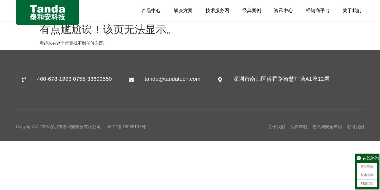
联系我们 (355, 127)
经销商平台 (318, 10)
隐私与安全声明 (327, 127)
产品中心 (151, 10)
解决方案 (183, 10)
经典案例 (251, 10)
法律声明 (298, 127)
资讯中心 (283, 10)
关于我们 (352, 10)
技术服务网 (217, 10)
